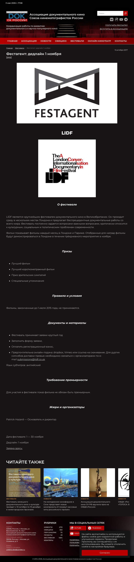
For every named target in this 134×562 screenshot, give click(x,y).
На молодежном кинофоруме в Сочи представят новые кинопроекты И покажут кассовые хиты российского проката (60, 506)
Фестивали (77, 41)
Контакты (121, 41)
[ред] (9, 57)
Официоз (60, 41)
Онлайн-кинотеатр (99, 41)
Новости (46, 41)
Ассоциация (29, 41)
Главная (12, 41)
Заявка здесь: (14, 448)
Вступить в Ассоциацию (114, 29)
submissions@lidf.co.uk (31, 359)
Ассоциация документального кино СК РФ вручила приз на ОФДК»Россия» (95, 504)
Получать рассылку (116, 25)
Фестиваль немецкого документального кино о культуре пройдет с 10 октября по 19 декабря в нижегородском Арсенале (23, 506)
